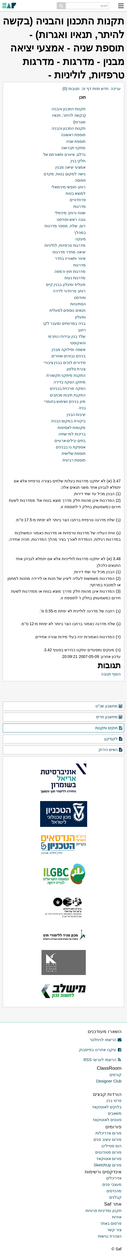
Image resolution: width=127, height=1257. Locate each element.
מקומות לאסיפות (72, 427)
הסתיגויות (78, 304)
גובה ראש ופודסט (71, 219)
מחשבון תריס (109, 717)
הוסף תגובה (111, 674)
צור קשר (114, 1230)
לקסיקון (113, 739)
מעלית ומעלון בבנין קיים (66, 284)
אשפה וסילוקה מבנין (69, 349)
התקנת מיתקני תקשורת (66, 375)
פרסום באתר (110, 1223)
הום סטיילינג (111, 1146)
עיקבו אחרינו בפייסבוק (100, 1050)
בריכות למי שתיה (72, 434)
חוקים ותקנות (109, 728)
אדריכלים (113, 1178)
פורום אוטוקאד (108, 1158)
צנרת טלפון (76, 369)
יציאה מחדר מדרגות (69, 252)
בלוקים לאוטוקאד (106, 1107)
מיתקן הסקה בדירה (69, 382)
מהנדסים (114, 1191)
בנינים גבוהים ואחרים (68, 356)
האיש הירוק (111, 750)
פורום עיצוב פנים (107, 1139)
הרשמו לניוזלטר (105, 1040)
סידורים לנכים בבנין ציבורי (65, 362)
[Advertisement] (62, 692)
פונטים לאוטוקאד (106, 1120)
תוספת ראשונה (73, 135)
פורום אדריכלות (108, 1133)
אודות (116, 1217)
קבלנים (115, 1197)
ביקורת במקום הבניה (68, 421)
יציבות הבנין (76, 414)
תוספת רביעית (74, 460)
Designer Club (108, 1081)
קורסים (115, 1075)
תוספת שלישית (74, 453)
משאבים (114, 1113)
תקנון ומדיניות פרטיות (103, 1210)
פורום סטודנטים (108, 1152)
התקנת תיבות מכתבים (68, 395)
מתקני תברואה (73, 148)
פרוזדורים (78, 200)
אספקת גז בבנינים (71, 447)
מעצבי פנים (111, 1184)
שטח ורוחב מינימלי (70, 213)
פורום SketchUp (107, 1165)
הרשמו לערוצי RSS (102, 1060)
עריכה (116, 88)
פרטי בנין (114, 1100)
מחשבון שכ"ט (109, 706)
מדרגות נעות (75, 278)
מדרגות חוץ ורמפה (70, 271)
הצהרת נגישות (109, 1236)
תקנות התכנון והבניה (68, 128)
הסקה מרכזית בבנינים (68, 388)
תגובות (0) (70, 88)
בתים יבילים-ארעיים (70, 440)
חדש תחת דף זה (95, 88)
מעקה (80, 239)
